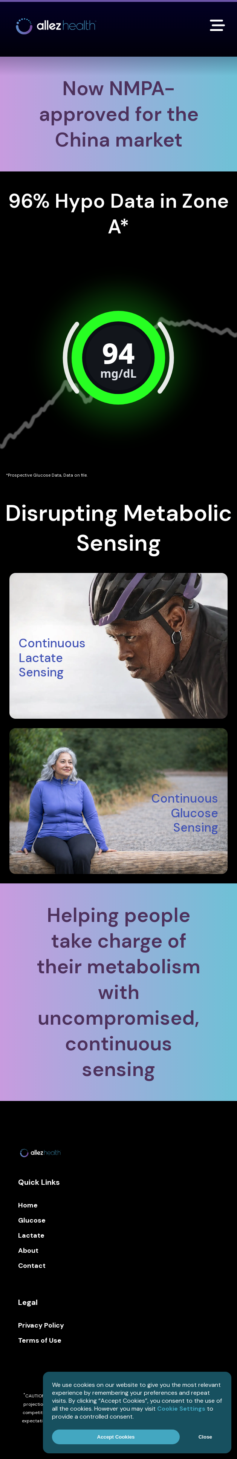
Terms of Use (39, 1340)
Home (28, 1205)
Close (205, 1437)
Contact (32, 1265)
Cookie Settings (181, 1409)
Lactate (31, 1235)
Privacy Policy (41, 1325)
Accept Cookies (116, 1437)
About (28, 1250)
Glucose (32, 1220)
